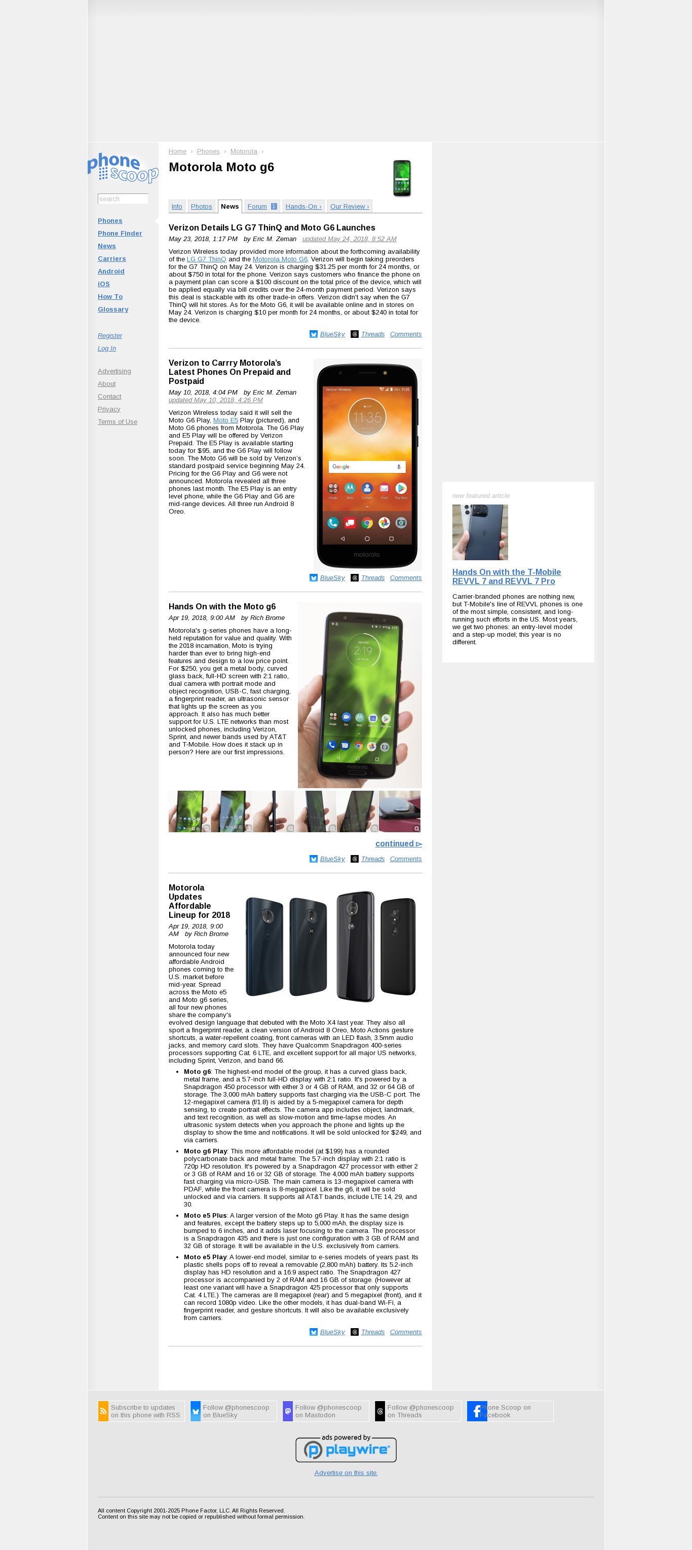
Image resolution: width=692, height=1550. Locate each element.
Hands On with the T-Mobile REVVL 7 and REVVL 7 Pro (506, 577)
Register (110, 335)
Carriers (112, 258)
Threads (373, 334)
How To (110, 296)
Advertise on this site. (346, 1473)
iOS (104, 284)
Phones (110, 220)
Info (177, 206)
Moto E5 (225, 420)
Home (177, 151)
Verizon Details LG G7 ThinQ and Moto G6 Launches (272, 227)
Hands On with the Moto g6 (222, 606)
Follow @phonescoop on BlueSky (236, 1411)
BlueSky (332, 334)
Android (111, 271)
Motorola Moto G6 (280, 259)
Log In (107, 348)
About (107, 384)
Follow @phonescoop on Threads (421, 1411)
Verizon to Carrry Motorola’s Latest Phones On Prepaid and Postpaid (230, 372)
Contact (109, 396)
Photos (201, 206)
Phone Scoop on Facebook (505, 1411)
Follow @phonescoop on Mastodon (328, 1411)
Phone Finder (120, 233)
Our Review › (349, 206)
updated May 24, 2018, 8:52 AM (349, 239)
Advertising (114, 371)
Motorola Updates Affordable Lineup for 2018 (199, 901)
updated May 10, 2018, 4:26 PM (216, 400)
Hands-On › (304, 206)
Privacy (109, 409)
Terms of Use (117, 421)
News (107, 246)
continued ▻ (398, 843)
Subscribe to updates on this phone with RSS (145, 1411)
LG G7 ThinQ (206, 259)
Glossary (113, 309)
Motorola (243, 151)
